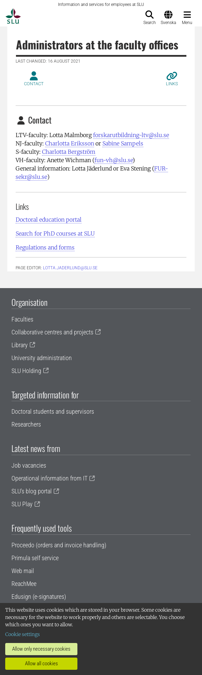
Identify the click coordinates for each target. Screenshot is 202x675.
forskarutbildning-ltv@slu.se (131, 135)
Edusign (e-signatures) (38, 596)
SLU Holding (26, 370)
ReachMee (23, 583)
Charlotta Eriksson (69, 143)
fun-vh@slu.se (113, 160)
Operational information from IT (49, 478)
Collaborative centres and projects (52, 332)
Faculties (22, 319)
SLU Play (22, 504)
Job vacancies (28, 465)
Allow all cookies (41, 663)
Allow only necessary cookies (41, 649)
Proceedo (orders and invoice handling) (58, 545)
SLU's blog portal (31, 491)
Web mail (22, 570)
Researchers (26, 424)
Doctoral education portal (49, 219)
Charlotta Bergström (68, 151)
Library (19, 345)
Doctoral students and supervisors (52, 411)
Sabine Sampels (122, 143)
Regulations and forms (45, 247)
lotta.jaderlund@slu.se (70, 267)
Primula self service (35, 558)
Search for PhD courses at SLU (55, 233)
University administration (41, 358)
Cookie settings (22, 634)
